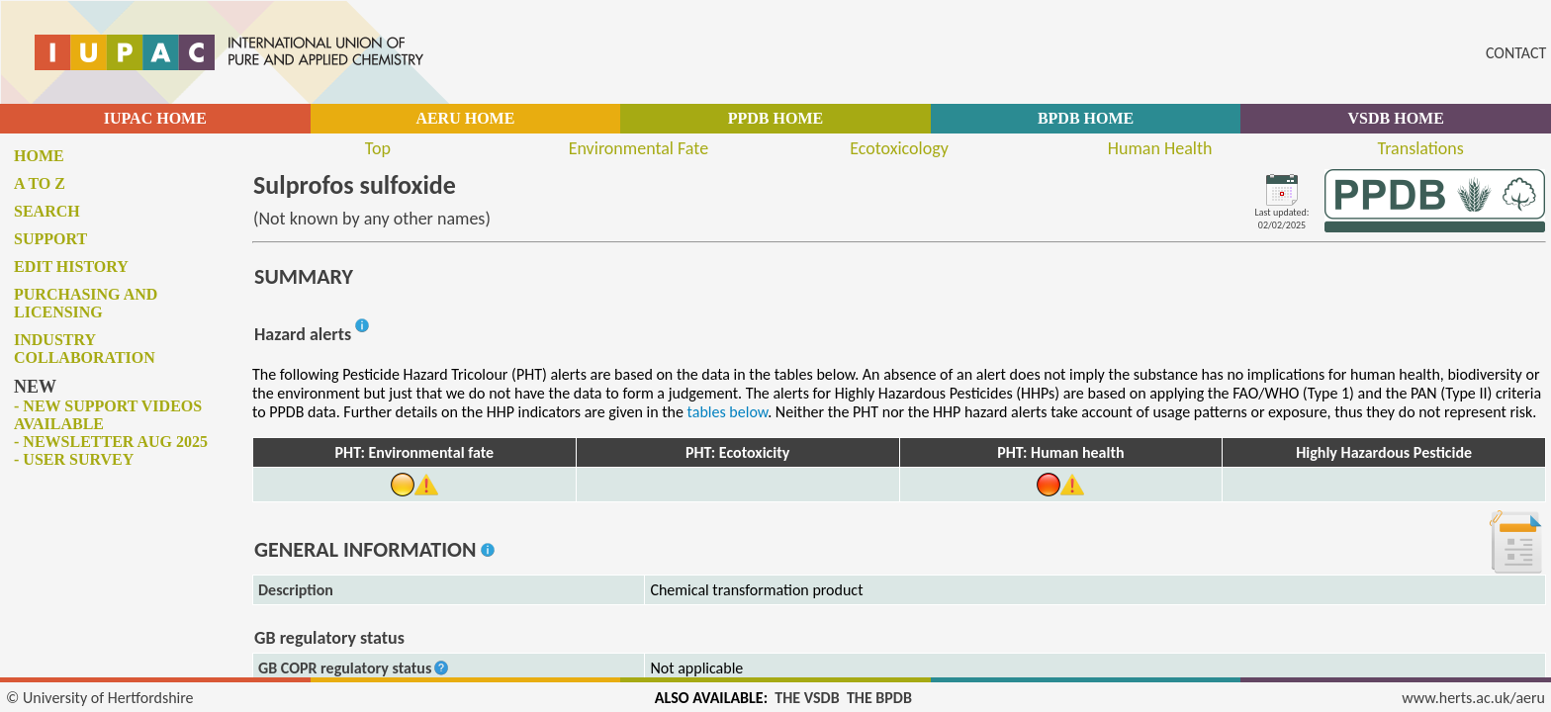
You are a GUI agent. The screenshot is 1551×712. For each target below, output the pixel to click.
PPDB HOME (775, 118)
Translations (1421, 148)
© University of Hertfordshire (100, 697)
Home (39, 155)
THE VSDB (807, 697)
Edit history (71, 266)
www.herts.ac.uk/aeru (1473, 697)
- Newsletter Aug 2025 (111, 441)
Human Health (1160, 148)
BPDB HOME (1086, 118)
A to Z (39, 183)
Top (378, 148)
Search (47, 211)
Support (50, 238)
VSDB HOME (1396, 118)
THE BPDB (879, 697)
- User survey (74, 459)
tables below (728, 411)
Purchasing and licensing (85, 303)
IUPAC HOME (155, 118)
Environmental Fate (638, 148)
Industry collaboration (84, 348)
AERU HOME (464, 118)
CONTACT (1516, 53)
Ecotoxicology (899, 148)
